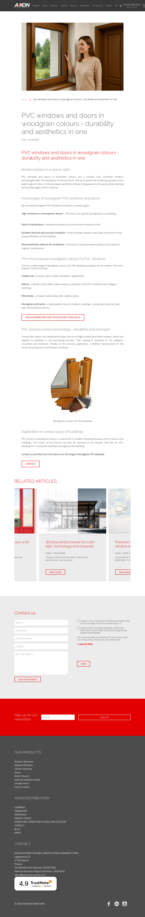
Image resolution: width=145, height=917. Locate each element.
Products (54, 6)
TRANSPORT (20, 811)
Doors (45, 6)
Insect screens (22, 787)
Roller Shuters (22, 776)
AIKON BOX (20, 814)
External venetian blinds (27, 779)
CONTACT (19, 825)
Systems (64, 6)
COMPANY (19, 807)
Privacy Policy (87, 639)
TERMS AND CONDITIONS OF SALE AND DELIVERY (40, 821)
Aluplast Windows (23, 761)
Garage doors (21, 783)
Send (86, 663)
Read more (58, 572)
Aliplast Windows (23, 765)
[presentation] (98, 653)
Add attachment (30, 679)
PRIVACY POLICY (22, 818)
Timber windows (23, 768)
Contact (109, 6)
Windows (36, 6)
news (24, 99)
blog (17, 829)
